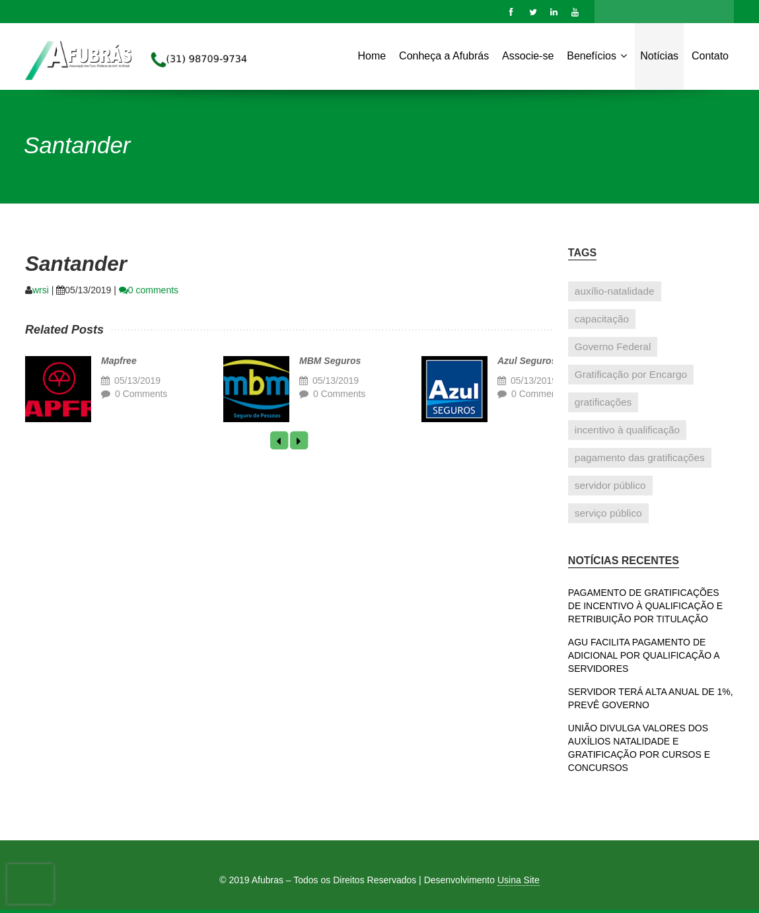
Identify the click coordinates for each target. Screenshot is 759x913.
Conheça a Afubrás (444, 55)
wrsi (40, 290)
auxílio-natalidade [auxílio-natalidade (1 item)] (615, 291)
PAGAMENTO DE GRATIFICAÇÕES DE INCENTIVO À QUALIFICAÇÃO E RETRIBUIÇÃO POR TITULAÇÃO (645, 605)
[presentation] (30, 884)
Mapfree (119, 360)
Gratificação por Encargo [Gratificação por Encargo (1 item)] (631, 374)
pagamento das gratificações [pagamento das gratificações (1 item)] (640, 457)
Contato (710, 55)
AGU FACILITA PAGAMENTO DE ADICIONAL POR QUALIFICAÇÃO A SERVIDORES (643, 655)
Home (372, 55)
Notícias (659, 55)
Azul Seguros (526, 360)
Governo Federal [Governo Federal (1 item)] (613, 346)
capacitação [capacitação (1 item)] (602, 318)
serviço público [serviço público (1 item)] (608, 513)
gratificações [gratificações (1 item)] (603, 402)
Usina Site (518, 880)
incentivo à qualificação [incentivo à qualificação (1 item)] (627, 429)
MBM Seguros (330, 360)
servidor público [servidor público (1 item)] (610, 485)
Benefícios (597, 55)
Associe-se (528, 55)
